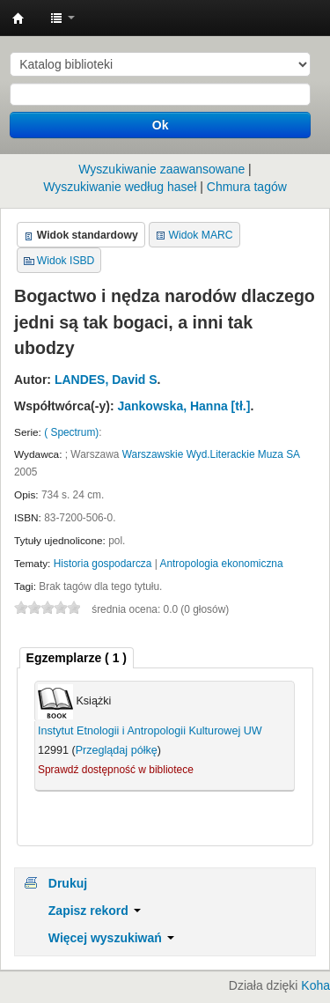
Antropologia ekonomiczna (220, 563)
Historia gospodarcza (103, 563)
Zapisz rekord (94, 910)
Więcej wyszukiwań (111, 938)
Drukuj (67, 883)
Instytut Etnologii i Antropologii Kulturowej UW (18, 18)
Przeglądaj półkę (117, 750)
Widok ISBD (66, 260)
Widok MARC (201, 235)
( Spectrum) (71, 432)
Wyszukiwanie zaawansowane (161, 169)
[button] (62, 17)
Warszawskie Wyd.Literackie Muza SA (211, 454)
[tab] (76, 658)
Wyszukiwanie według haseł (119, 187)
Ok (160, 125)
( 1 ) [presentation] (76, 658)
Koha (315, 985)
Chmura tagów (247, 187)
